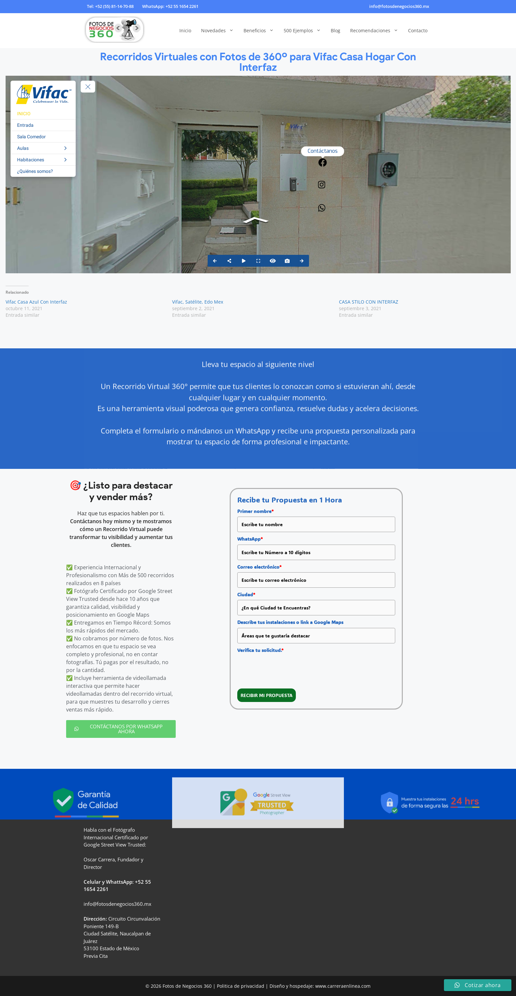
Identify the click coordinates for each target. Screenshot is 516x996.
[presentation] (287, 668)
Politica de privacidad (240, 986)
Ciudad (246, 594)
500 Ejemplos (305, 30)
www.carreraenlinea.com (343, 986)
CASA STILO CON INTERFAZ (368, 302)
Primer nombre (255, 511)
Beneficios (261, 30)
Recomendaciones (376, 30)
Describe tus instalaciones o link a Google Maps (290, 622)
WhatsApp (250, 539)
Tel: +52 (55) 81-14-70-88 (110, 6)
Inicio (185, 30)
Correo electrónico (259, 567)
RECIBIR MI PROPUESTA (267, 695)
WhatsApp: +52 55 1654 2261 (170, 6)
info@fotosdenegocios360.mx (399, 6)
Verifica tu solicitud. (260, 650)
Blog (335, 30)
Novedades (220, 30)
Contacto (417, 30)
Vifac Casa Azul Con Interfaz (36, 302)
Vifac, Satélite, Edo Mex (197, 302)
